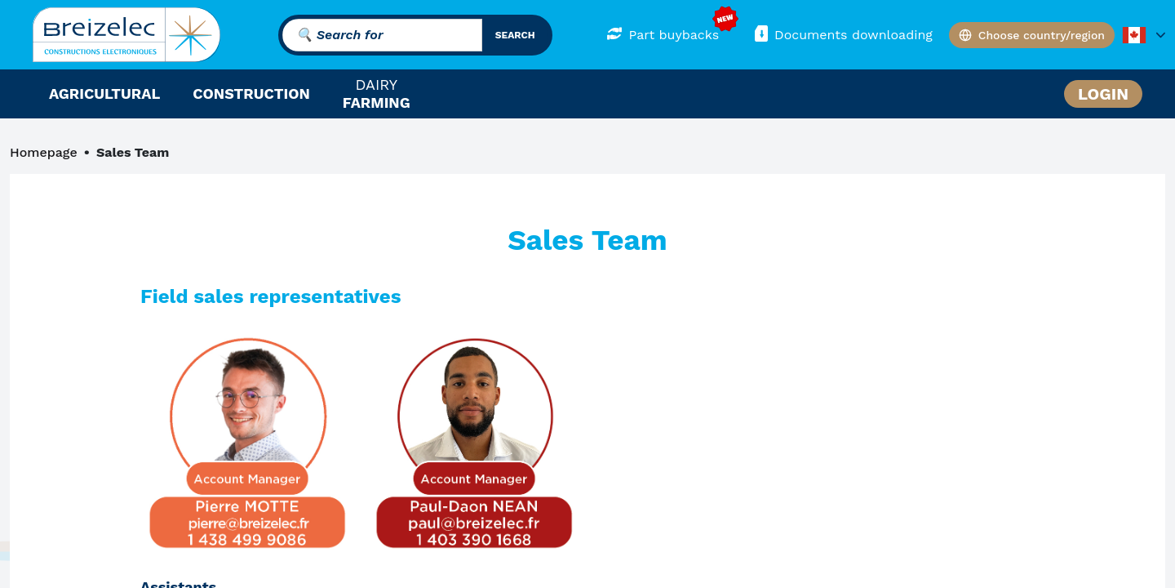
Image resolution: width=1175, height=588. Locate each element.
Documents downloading (842, 33)
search (515, 35)
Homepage (44, 152)
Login (1103, 94)
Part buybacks (663, 33)
